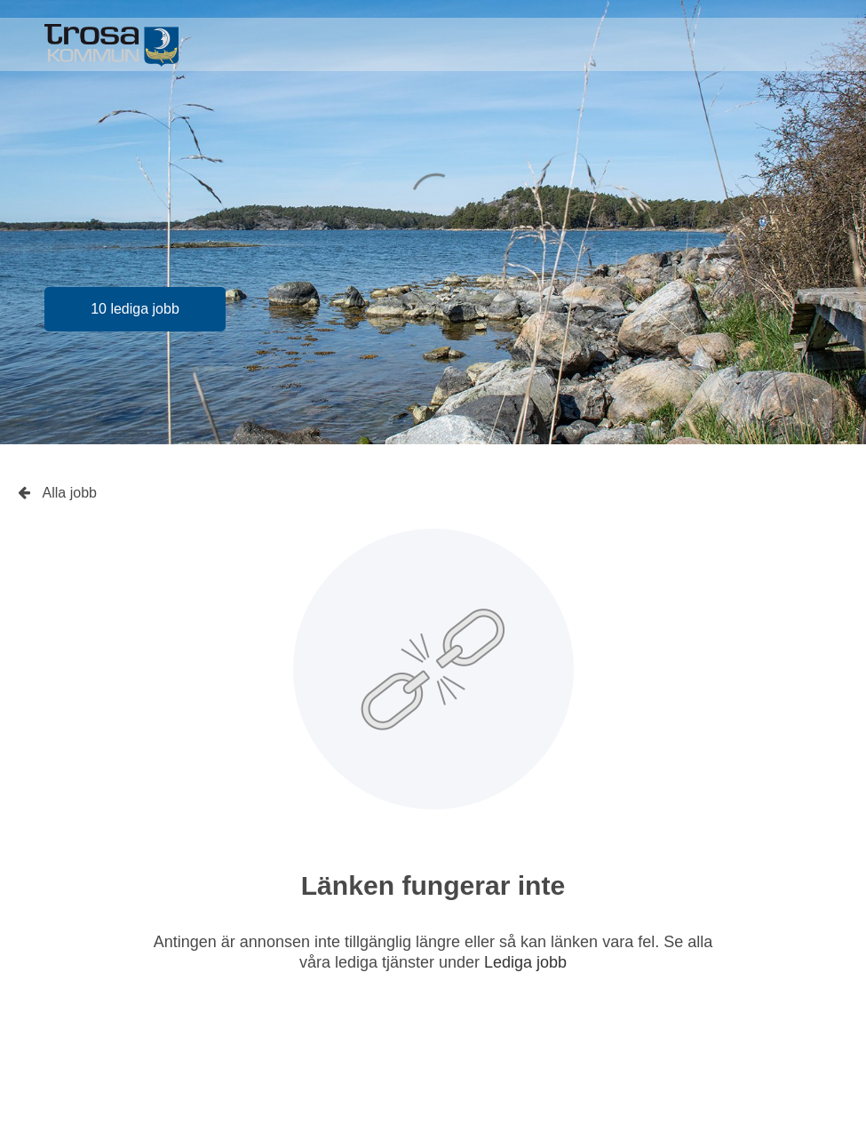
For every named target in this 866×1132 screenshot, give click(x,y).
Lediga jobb (525, 962)
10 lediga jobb (135, 308)
